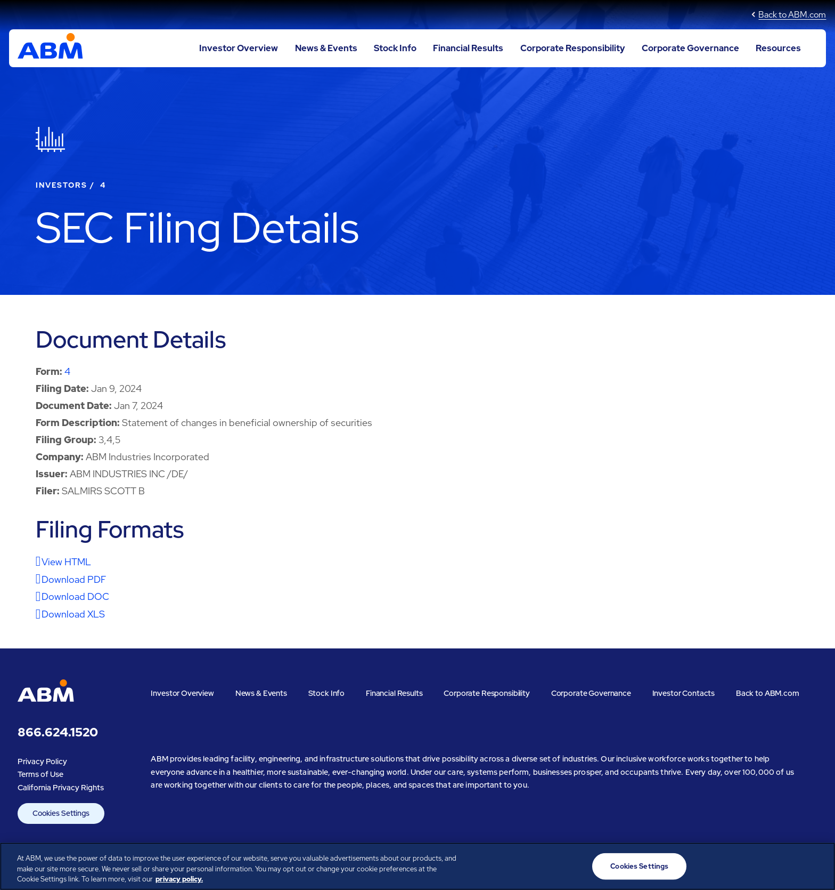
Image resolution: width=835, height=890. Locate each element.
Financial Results (468, 48)
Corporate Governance (690, 48)
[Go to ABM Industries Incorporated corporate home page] (50, 48)
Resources (778, 48)
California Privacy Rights (61, 787)
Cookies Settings (60, 813)
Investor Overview (238, 48)
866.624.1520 (58, 732)
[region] (417, 866)
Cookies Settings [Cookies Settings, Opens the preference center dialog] (639, 866)
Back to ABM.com (792, 14)
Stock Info (395, 48)
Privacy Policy (42, 761)
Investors (62, 185)
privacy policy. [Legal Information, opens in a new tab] (179, 879)
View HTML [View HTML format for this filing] (66, 562)
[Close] (818, 865)
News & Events (326, 48)
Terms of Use (40, 774)
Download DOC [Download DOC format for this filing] (75, 596)
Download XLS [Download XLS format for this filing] (73, 614)
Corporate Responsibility (572, 48)
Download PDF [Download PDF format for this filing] (74, 579)
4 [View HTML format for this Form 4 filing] (67, 371)
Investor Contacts (683, 693)
